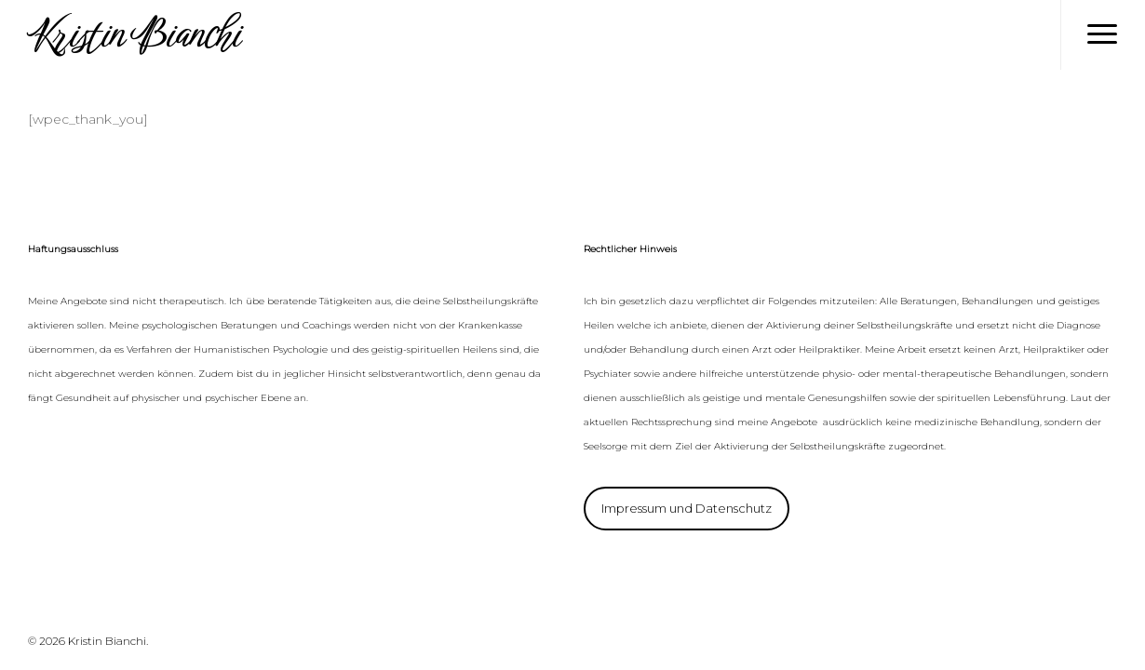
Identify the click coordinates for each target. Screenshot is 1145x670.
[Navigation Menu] (1102, 35)
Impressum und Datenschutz (686, 508)
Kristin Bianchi (133, 35)
